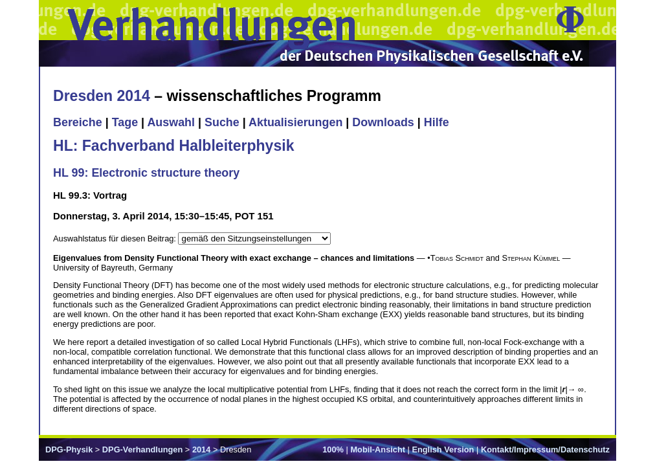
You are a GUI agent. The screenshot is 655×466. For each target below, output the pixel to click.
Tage (125, 122)
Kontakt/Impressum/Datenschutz (545, 449)
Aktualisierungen (295, 122)
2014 (201, 449)
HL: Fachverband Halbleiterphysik (173, 145)
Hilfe (436, 122)
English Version (443, 449)
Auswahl (171, 122)
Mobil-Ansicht (377, 449)
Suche (222, 122)
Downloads (383, 122)
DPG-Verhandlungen (142, 449)
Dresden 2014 (101, 95)
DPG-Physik (69, 449)
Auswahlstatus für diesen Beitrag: (115, 238)
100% (333, 449)
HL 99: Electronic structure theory (146, 172)
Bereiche (77, 122)
